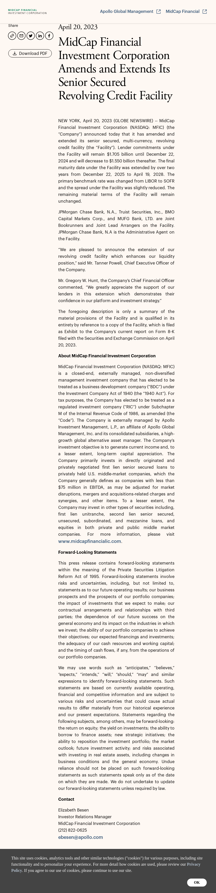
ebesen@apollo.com (80, 837)
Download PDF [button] (30, 55)
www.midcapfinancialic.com (89, 541)
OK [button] (197, 882)
